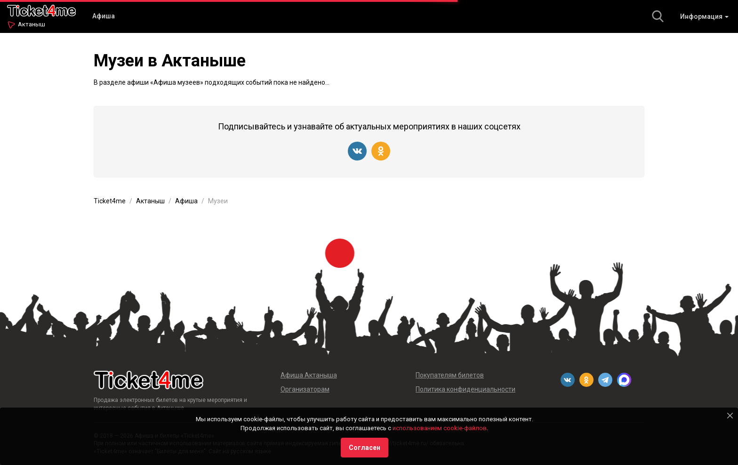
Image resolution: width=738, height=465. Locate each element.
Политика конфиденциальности (465, 389)
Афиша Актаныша (309, 375)
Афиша (103, 16)
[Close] (730, 415)
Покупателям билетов (450, 375)
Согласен (364, 447)
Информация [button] (704, 16)
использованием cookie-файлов (440, 428)
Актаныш (31, 24)
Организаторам (305, 389)
